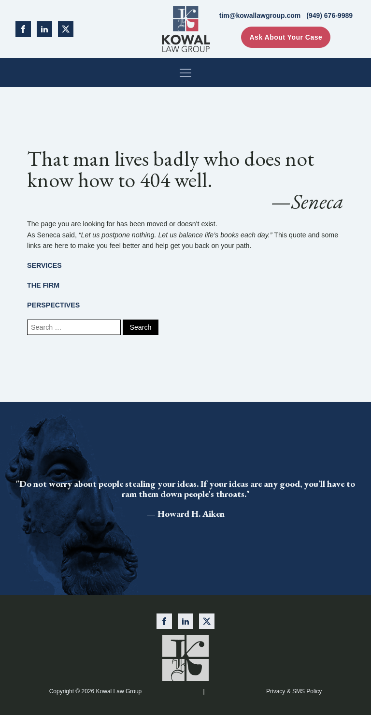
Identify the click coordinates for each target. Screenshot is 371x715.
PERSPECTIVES (53, 305)
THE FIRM (43, 285)
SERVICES (44, 265)
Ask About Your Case (285, 37)
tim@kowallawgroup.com (259, 15)
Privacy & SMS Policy (294, 691)
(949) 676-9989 (329, 15)
